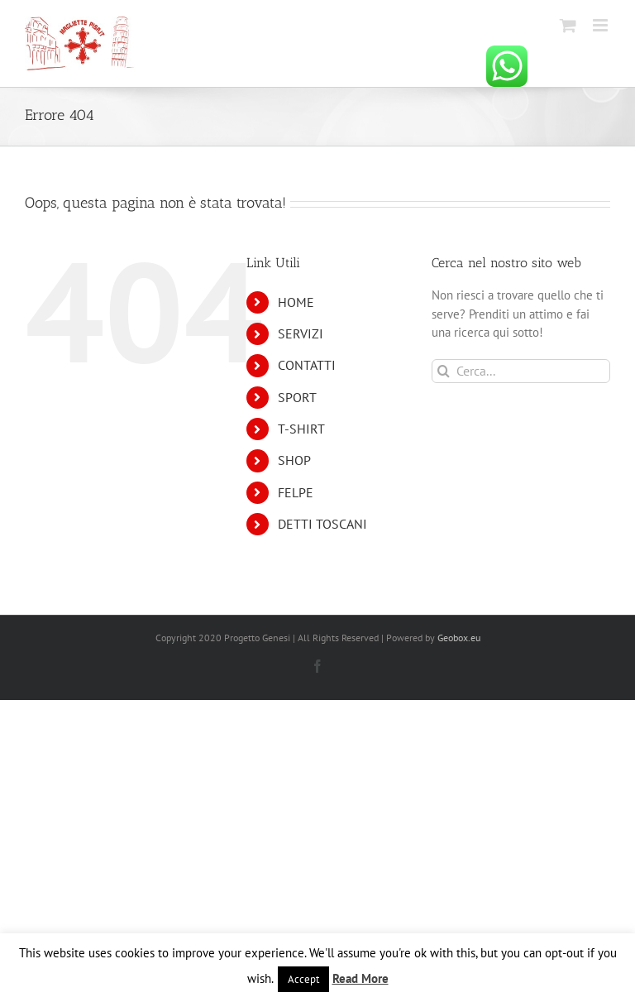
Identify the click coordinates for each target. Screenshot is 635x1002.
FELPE (295, 492)
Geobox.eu (458, 637)
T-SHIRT (301, 428)
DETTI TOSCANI (322, 523)
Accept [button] (303, 979)
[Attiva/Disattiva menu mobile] (601, 25)
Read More (360, 978)
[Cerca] (444, 371)
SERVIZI (300, 333)
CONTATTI (307, 365)
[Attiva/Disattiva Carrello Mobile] (568, 25)
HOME (296, 302)
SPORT (297, 397)
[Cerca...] (521, 371)
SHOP (294, 460)
